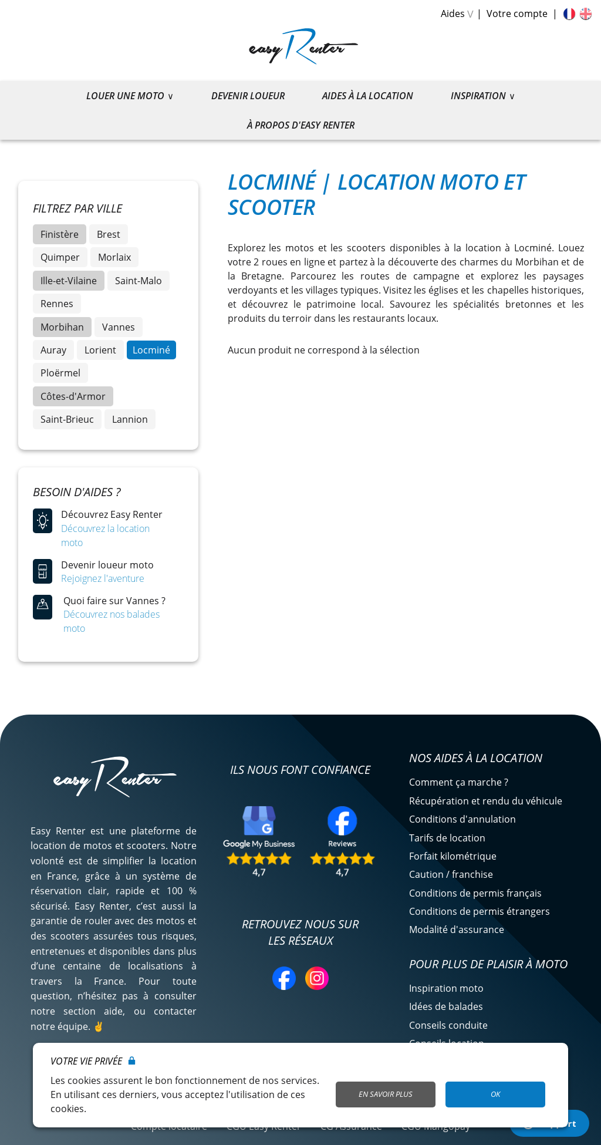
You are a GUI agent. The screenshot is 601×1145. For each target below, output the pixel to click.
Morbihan (62, 327)
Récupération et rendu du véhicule (485, 800)
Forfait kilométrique (453, 856)
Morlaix (114, 257)
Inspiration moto (446, 988)
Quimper (60, 257)
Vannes (118, 327)
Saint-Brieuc (67, 419)
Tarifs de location (447, 837)
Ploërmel (60, 372)
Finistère (59, 234)
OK (495, 1094)
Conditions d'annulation (462, 819)
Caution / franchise (451, 874)
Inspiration (478, 95)
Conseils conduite (448, 1025)
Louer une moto (125, 95)
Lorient (100, 350)
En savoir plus (386, 1094)
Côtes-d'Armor (73, 396)
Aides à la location (367, 95)
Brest (108, 234)
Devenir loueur (248, 95)
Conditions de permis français (475, 893)
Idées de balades (446, 1006)
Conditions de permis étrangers (479, 911)
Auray (53, 350)
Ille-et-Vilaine (68, 280)
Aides (453, 13)
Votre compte (517, 13)
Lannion (130, 419)
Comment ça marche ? (458, 782)
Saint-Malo (138, 280)
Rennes (56, 303)
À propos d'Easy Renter (300, 125)
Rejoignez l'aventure (102, 578)
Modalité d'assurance (456, 929)
